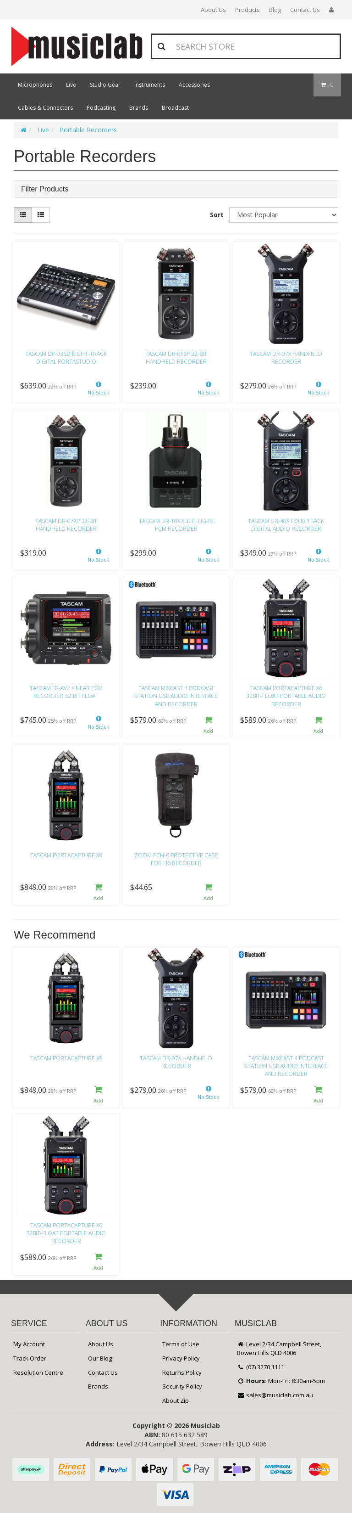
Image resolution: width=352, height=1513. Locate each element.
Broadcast (175, 108)
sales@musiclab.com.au (275, 1395)
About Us (213, 10)
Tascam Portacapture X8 (66, 855)
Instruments (149, 85)
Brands (138, 108)
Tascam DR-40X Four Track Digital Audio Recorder (286, 525)
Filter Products (44, 189)
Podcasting (101, 108)
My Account (29, 1344)
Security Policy (182, 1386)
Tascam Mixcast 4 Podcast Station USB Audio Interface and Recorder (176, 696)
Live (71, 85)
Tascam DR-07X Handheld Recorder (286, 358)
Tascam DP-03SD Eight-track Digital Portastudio (66, 358)
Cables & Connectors (45, 108)
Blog (275, 10)
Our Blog (100, 1358)
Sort (217, 214)
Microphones (35, 85)
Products (247, 10)
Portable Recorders (88, 129)
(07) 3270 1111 (260, 1367)
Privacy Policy (181, 1358)
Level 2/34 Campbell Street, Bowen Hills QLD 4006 (279, 1348)
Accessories (194, 85)
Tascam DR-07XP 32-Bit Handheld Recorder (66, 525)
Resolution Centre (38, 1372)
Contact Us (305, 10)
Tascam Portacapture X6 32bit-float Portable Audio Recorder (286, 696)
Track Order (29, 1358)
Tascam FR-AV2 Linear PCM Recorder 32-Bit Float (66, 692)
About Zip (175, 1400)
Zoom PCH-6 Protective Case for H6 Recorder (176, 859)
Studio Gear (105, 85)
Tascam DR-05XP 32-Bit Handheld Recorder (176, 358)
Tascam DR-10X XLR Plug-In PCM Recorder (176, 525)
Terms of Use (180, 1344)
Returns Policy (182, 1372)
